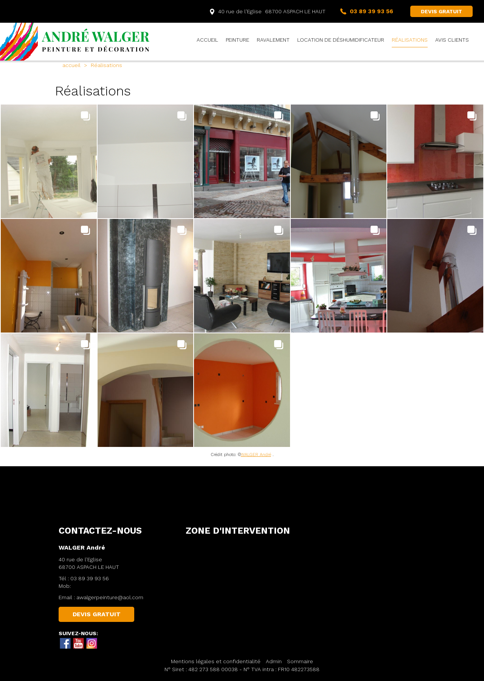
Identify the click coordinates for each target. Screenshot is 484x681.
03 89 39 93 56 (89, 578)
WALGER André (256, 454)
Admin (274, 661)
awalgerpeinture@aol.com (109, 597)
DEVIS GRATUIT (441, 11)
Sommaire (300, 661)
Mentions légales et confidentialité (216, 661)
